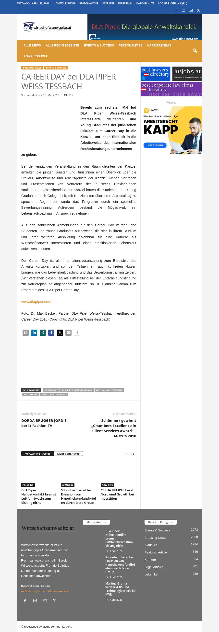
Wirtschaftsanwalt (54, 394)
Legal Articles (154, 567)
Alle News (32, 45)
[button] (194, 51)
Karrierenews (159, 45)
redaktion (33, 95)
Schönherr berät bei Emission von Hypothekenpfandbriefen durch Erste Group (78, 496)
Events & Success (99, 45)
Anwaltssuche (65, 3)
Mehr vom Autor (68, 453)
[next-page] (133, 453)
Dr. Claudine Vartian (109, 390)
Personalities (88, 3)
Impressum (125, 3)
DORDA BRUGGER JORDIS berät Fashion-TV (44, 423)
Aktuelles (28, 484)
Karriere (150, 560)
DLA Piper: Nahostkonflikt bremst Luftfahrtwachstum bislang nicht (38, 496)
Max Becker (31, 394)
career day (51, 390)
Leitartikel (151, 574)
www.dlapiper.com (36, 302)
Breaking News (32, 67)
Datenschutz (145, 3)
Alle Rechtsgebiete (62, 45)
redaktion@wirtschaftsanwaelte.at (45, 591)
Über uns (108, 3)
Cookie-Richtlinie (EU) (172, 3)
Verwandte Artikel (37, 453)
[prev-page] (127, 453)
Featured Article (156, 552)
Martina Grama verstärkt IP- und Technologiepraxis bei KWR (120, 589)
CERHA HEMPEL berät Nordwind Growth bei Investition (117, 494)
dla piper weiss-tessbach (77, 390)
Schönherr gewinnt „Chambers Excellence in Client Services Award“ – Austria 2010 (113, 428)
